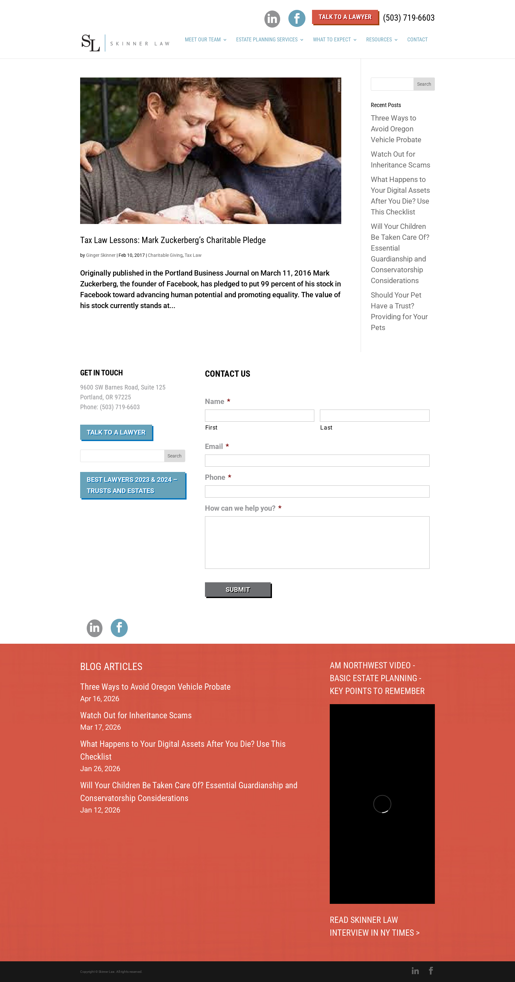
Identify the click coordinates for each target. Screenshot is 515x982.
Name (217, 401)
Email (217, 446)
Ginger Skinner (101, 255)
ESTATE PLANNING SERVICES (267, 40)
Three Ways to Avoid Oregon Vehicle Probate (396, 129)
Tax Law (193, 255)
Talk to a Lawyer (116, 432)
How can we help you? (243, 508)
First (211, 427)
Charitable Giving (165, 255)
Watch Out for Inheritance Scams (136, 715)
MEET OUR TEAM (203, 40)
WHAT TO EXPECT (332, 40)
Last (326, 427)
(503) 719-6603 (409, 18)
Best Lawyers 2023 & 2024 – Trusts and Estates (132, 485)
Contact (417, 40)
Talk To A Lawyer (345, 17)
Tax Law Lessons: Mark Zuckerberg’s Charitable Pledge (173, 240)
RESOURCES (379, 40)
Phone (218, 477)
